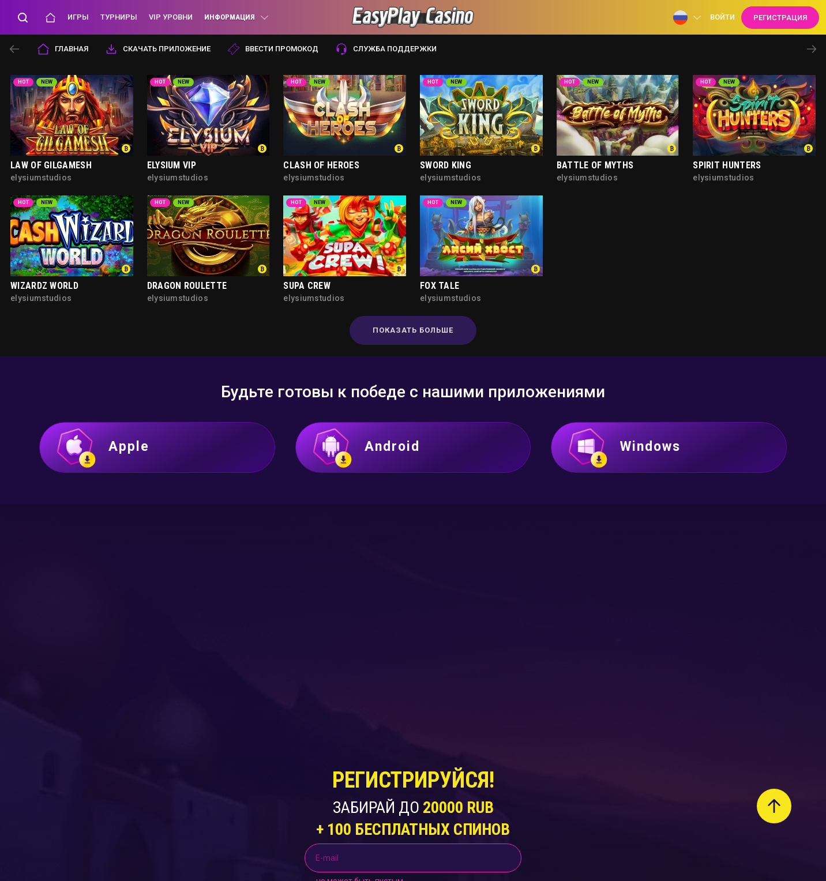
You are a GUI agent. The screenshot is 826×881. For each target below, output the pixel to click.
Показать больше (413, 330)
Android (365, 447)
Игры (78, 17)
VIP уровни (171, 17)
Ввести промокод (273, 49)
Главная (62, 49)
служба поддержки (386, 49)
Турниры (118, 17)
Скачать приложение (158, 49)
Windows (624, 447)
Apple (102, 447)
